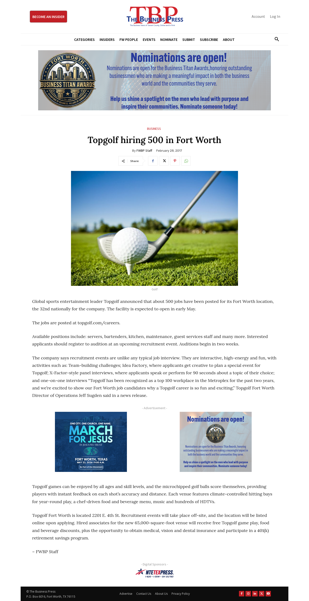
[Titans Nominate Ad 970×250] (154, 80)
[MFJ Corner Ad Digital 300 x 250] (91, 442)
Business (154, 128)
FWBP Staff (144, 150)
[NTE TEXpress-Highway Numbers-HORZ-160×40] (154, 573)
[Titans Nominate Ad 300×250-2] (215, 442)
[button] (275, 39)
